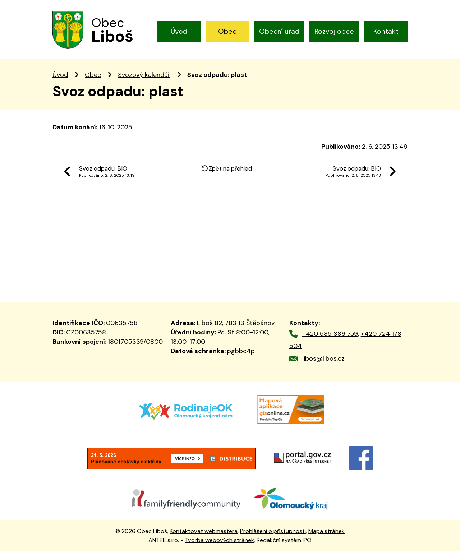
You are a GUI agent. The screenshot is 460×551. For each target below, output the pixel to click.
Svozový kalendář (144, 74)
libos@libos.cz (323, 358)
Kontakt (386, 31)
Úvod (179, 31)
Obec (227, 31)
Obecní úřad (279, 31)
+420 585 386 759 (330, 333)
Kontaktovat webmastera (204, 531)
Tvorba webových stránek (219, 540)
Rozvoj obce (334, 31)
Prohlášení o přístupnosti (273, 531)
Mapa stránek (326, 531)
